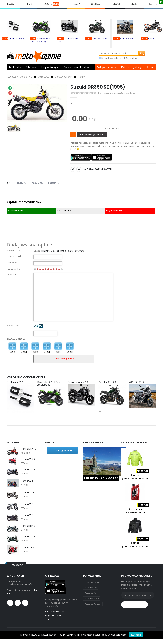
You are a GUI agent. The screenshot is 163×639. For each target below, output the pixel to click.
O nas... (48, 619)
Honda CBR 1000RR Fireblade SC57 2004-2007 (29, 480)
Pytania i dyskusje (131, 67)
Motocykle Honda (91, 582)
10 (61, 269)
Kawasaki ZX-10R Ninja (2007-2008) (49, 383)
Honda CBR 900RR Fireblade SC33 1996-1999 (29, 536)
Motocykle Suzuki (91, 598)
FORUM (115, 4)
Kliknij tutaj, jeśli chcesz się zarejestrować (61, 250)
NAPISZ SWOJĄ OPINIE (91, 134)
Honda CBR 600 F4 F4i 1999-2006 (29, 459)
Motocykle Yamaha (92, 593)
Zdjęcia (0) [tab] (53, 183)
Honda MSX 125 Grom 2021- (29, 448)
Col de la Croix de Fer (101, 478)
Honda (81, 77)
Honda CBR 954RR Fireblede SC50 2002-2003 (29, 469)
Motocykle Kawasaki (92, 604)
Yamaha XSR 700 (100, 38)
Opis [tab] (9, 183)
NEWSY (10, 4)
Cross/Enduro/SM (63, 77)
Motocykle (15, 67)
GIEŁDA (95, 4)
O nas (150, 67)
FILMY (28, 4)
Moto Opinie (26, 77)
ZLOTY (51, 4)
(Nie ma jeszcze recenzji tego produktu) (116, 93)
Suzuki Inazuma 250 (78, 381)
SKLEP (134, 4)
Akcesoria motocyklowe (78, 67)
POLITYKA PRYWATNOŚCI (56, 611)
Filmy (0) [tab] (21, 183)
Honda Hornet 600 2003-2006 (29, 525)
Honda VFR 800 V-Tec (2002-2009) (29, 547)
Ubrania (31, 67)
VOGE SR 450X (127, 38)
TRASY (76, 4)
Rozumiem (136, 634)
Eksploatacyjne (50, 67)
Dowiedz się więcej (117, 634)
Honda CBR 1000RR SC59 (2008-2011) (29, 504)
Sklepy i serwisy (106, 67)
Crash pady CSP (16, 38)
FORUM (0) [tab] (37, 183)
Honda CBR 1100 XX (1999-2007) (29, 515)
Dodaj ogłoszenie (62, 450)
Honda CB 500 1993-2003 (29, 492)
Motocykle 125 (90, 587)
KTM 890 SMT (154, 38)
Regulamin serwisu (54, 615)
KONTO (153, 4)
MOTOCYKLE (43, 77)
